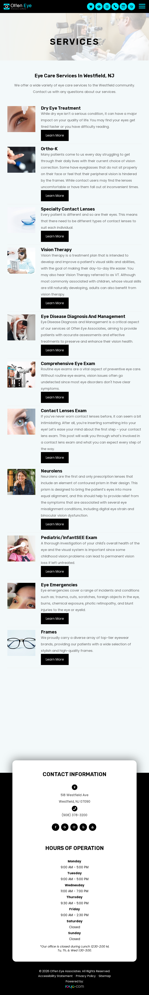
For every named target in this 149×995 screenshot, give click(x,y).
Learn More (55, 135)
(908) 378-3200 (74, 815)
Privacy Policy (86, 976)
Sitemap (105, 976)
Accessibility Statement (55, 976)
